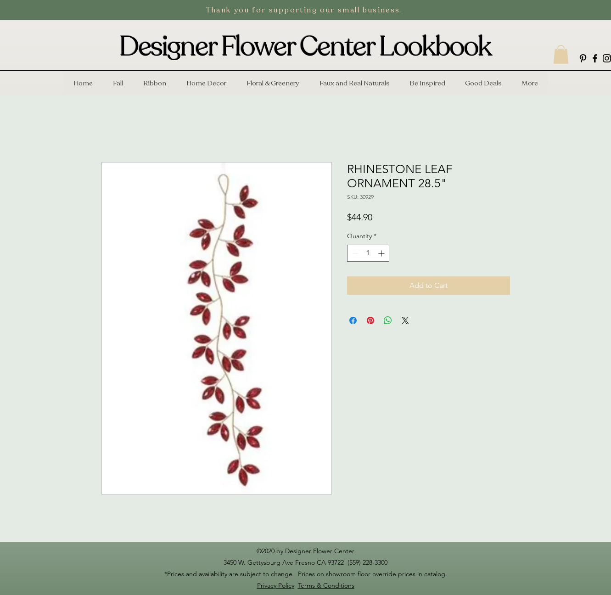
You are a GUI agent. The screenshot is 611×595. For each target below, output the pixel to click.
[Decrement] (354, 253)
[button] (561, 54)
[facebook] (594, 58)
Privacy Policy (275, 585)
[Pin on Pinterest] (370, 320)
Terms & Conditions (326, 585)
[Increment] (382, 253)
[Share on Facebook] (353, 320)
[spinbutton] (368, 253)
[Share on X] (405, 320)
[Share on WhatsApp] (387, 320)
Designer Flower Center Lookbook (305, 47)
